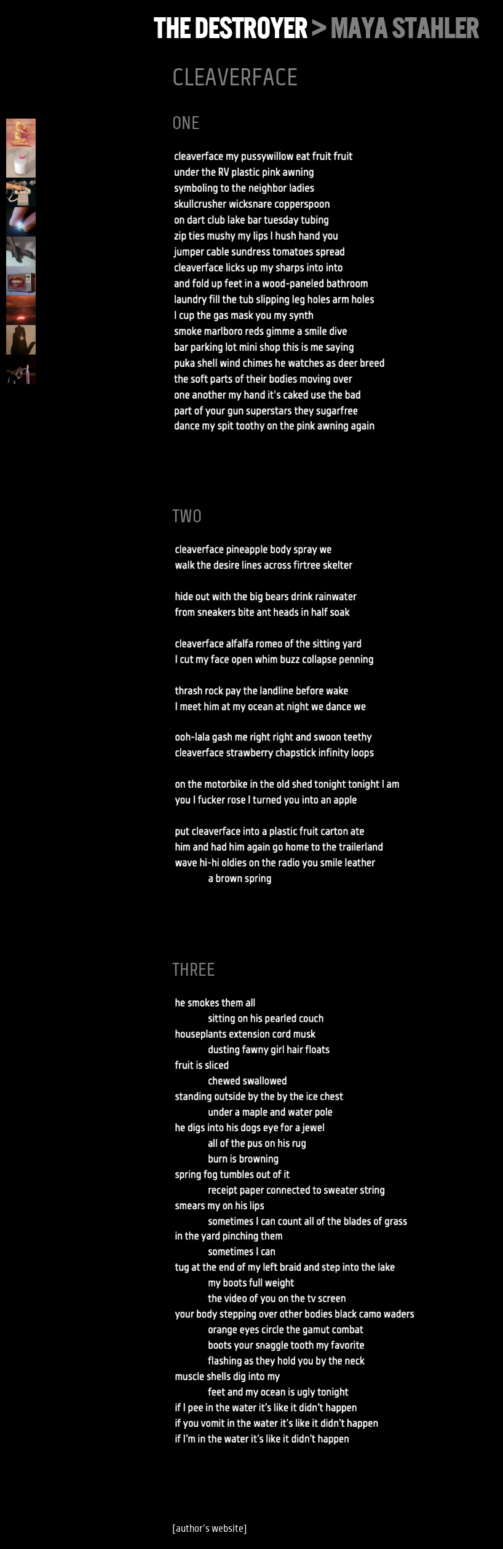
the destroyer (230, 28)
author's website (210, 1528)
